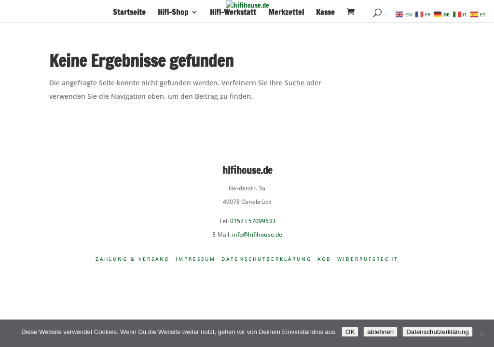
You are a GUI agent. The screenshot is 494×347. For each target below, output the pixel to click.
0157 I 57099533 (252, 221)
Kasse (325, 13)
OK (350, 331)
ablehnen (380, 331)
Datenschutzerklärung (266, 258)
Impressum (196, 258)
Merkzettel (286, 13)
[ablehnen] (482, 333)
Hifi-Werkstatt (233, 13)
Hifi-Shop (173, 13)
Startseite (129, 13)
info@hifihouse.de (257, 234)
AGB (324, 258)
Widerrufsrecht (367, 258)
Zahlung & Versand (133, 258)
